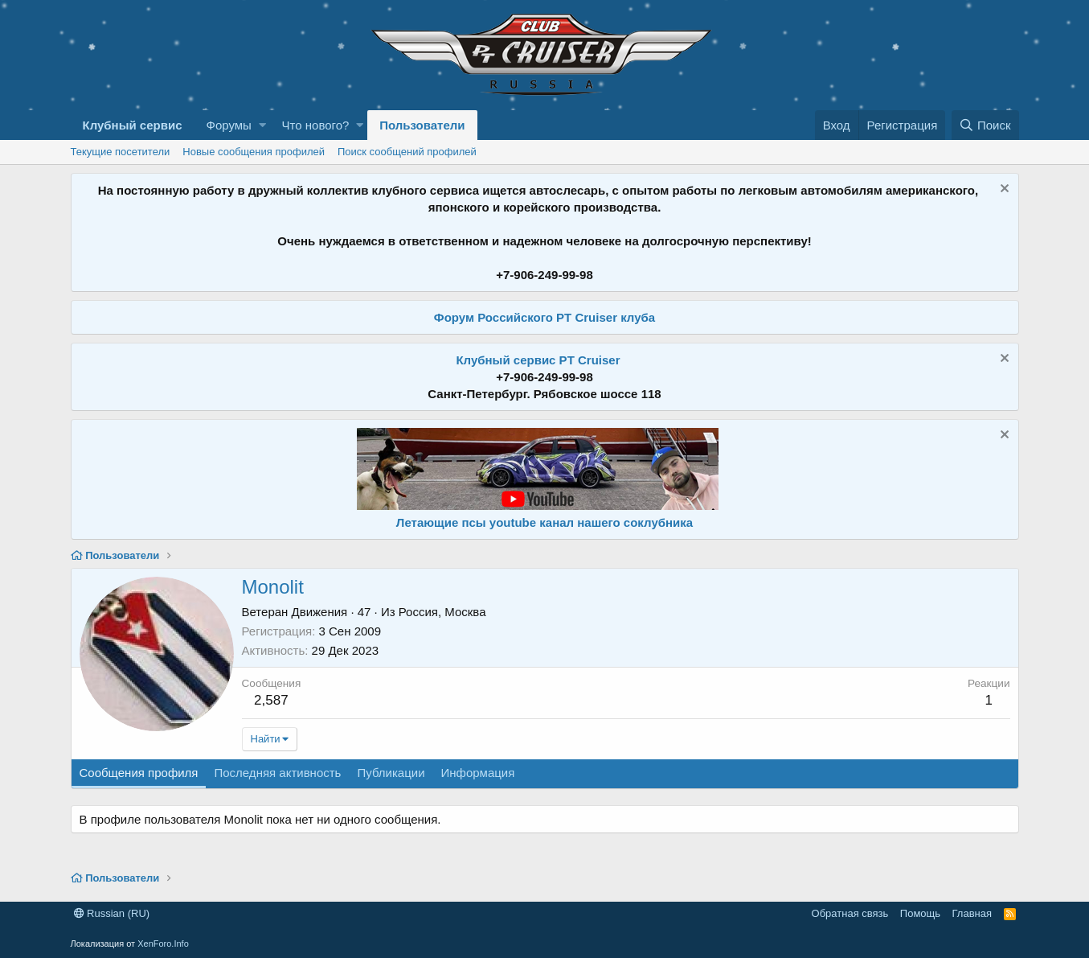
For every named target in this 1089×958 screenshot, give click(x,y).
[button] (262, 125)
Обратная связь (850, 913)
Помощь (920, 913)
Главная (972, 913)
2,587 (271, 700)
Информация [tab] (478, 772)
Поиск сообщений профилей (407, 152)
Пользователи (422, 125)
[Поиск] (985, 125)
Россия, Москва (442, 612)
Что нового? (316, 125)
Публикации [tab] (390, 772)
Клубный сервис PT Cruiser (538, 360)
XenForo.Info (163, 943)
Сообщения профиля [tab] (139, 772)
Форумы (228, 125)
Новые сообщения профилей (253, 152)
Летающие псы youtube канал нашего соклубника (544, 522)
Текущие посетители (120, 152)
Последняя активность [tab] (277, 772)
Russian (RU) (112, 913)
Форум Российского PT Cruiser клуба (544, 317)
